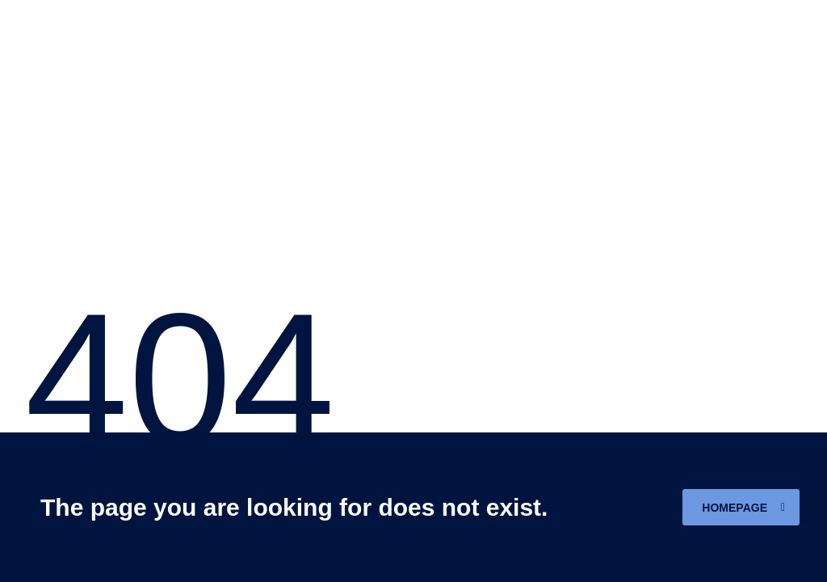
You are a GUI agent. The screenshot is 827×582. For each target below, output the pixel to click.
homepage (743, 507)
